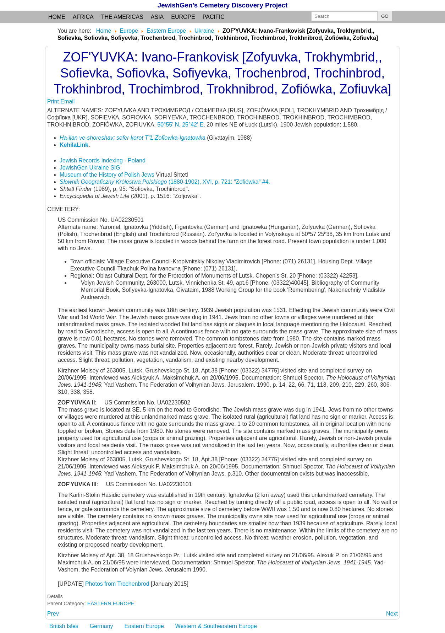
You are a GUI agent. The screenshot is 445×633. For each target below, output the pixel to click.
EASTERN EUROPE (110, 603)
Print (53, 101)
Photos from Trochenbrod (117, 584)
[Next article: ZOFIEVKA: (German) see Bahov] (392, 614)
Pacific (214, 17)
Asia (157, 17)
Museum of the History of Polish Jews (107, 175)
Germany (101, 626)
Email (67, 101)
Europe (183, 17)
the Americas (122, 17)
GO (385, 16)
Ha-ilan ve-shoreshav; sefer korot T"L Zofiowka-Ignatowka (132, 138)
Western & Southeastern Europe (216, 626)
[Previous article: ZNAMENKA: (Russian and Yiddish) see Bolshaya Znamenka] (53, 614)
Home (56, 17)
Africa (83, 17)
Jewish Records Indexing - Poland (102, 160)
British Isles (63, 626)
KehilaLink (74, 145)
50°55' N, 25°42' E (180, 125)
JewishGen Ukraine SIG (90, 168)
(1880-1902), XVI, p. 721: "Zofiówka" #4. (165, 182)
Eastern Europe (144, 626)
